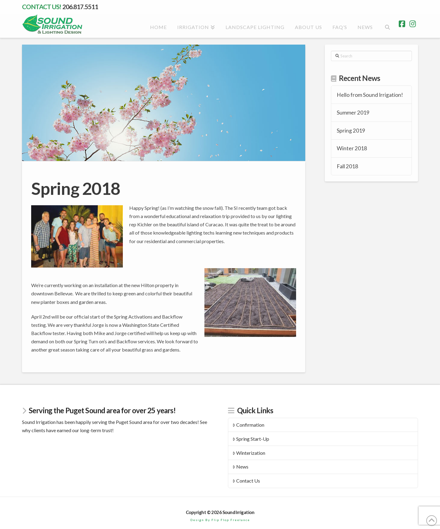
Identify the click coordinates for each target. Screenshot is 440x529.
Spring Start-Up (251, 439)
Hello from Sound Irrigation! (370, 95)
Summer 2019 (353, 112)
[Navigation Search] (387, 26)
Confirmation (249, 425)
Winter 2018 (352, 148)
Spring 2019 (351, 130)
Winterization (249, 453)
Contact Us (246, 480)
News (241, 466)
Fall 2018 (347, 166)
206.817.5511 (80, 6)
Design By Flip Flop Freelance (220, 520)
